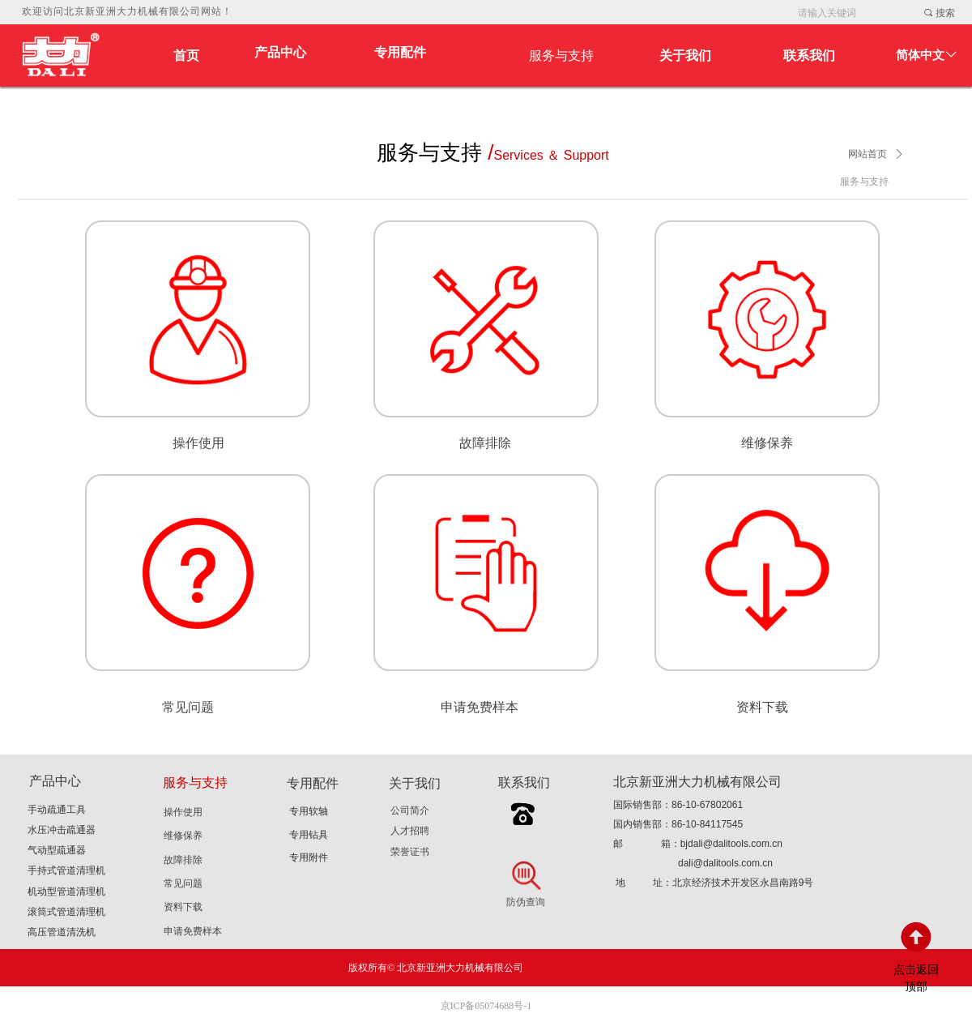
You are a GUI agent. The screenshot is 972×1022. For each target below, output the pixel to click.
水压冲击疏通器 (62, 830)
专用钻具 (308, 834)
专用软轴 (308, 811)
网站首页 (867, 154)
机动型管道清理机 (66, 891)
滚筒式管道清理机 (66, 911)
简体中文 (920, 55)
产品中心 (280, 52)
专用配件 (400, 52)
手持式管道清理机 (66, 870)
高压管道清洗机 (62, 932)
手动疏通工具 (57, 809)
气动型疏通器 (57, 850)
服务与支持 (864, 181)
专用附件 (308, 857)
